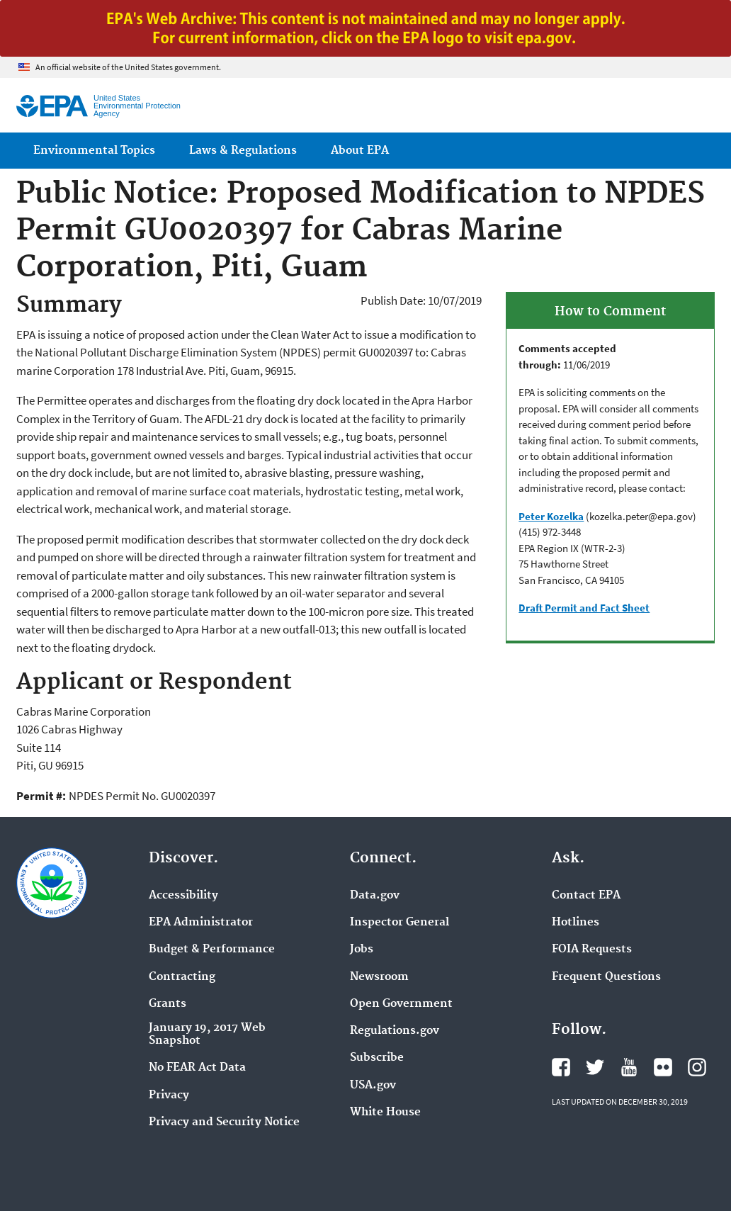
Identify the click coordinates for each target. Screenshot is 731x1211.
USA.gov (373, 1085)
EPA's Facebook (561, 1067)
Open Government (401, 1004)
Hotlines (575, 922)
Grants (167, 1004)
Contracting (182, 977)
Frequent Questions (606, 977)
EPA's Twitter (595, 1067)
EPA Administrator (201, 922)
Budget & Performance (212, 949)
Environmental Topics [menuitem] (94, 150)
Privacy (169, 1095)
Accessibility (183, 895)
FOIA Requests (592, 949)
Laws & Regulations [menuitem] (243, 150)
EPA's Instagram (697, 1067)
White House (385, 1112)
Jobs (361, 949)
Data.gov (375, 895)
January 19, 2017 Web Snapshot (207, 1034)
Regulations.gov (394, 1031)
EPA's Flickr (663, 1067)
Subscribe (377, 1058)
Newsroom (379, 977)
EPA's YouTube (629, 1067)
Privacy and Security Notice (224, 1122)
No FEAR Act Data (197, 1067)
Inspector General (399, 922)
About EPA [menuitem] (360, 150)
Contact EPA (586, 895)
